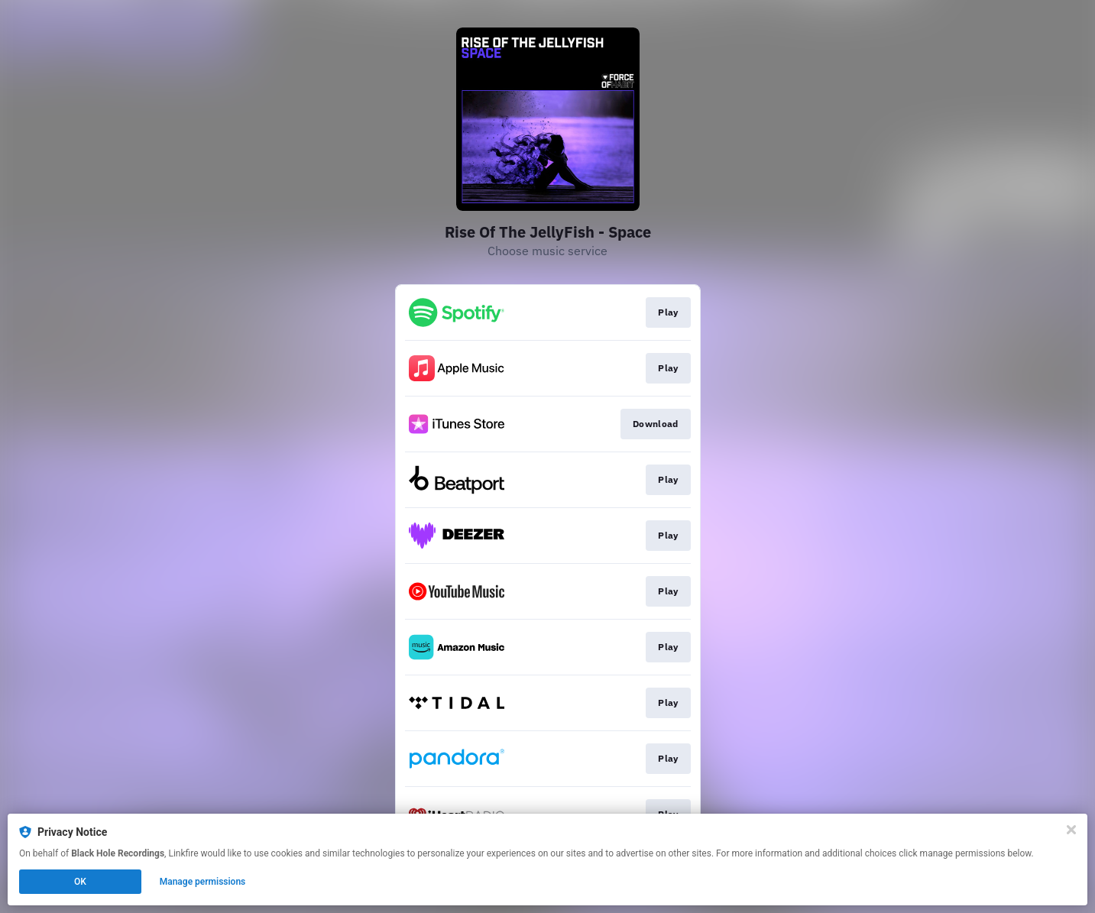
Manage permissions (203, 881)
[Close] (1071, 829)
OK (80, 881)
